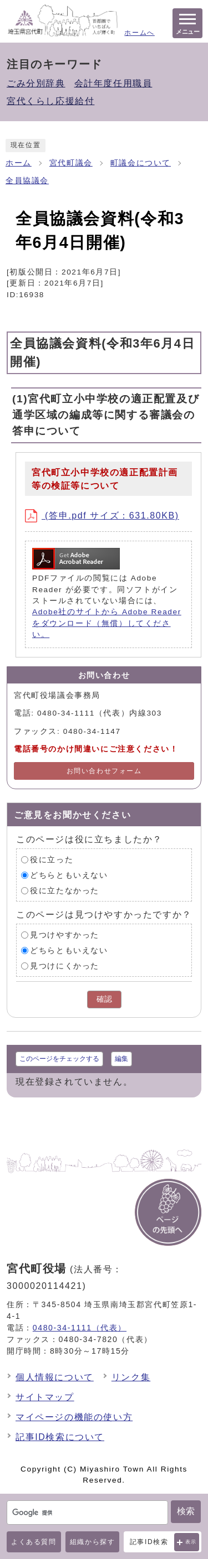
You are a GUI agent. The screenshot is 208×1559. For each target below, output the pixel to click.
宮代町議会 (71, 163)
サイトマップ (45, 1397)
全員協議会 (27, 181)
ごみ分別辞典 (36, 83)
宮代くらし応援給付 (50, 101)
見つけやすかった (64, 935)
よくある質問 (34, 1542)
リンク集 (130, 1377)
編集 (121, 1059)
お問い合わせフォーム (104, 771)
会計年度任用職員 (113, 83)
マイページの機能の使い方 (74, 1417)
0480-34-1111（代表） (79, 1327)
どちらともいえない (69, 875)
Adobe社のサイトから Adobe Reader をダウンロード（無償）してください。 (106, 623)
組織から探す (92, 1542)
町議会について (140, 163)
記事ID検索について (60, 1437)
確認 (104, 999)
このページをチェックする (59, 1059)
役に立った (51, 860)
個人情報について (55, 1377)
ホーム (19, 163)
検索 (186, 1511)
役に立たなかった (64, 891)
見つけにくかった (64, 966)
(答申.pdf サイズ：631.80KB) (102, 515)
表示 (191, 1542)
